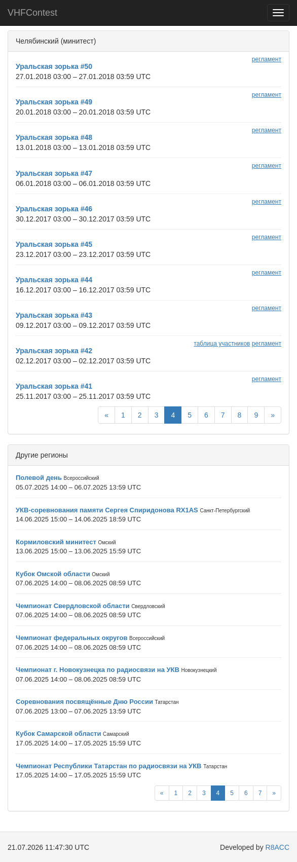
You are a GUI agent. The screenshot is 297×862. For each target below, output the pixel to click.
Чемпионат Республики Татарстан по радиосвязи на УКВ (109, 766)
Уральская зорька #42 (54, 351)
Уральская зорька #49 (54, 102)
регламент (266, 59)
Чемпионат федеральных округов (71, 638)
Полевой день (39, 477)
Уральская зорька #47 (54, 173)
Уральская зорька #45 (54, 244)
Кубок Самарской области (58, 733)
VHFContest (32, 13)
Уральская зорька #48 (54, 137)
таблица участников (222, 343)
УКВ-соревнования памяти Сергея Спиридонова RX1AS (107, 510)
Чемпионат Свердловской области (73, 606)
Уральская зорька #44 (54, 280)
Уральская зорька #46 (54, 209)
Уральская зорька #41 (54, 386)
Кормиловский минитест (56, 542)
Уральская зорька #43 (54, 315)
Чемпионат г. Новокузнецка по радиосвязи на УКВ (97, 669)
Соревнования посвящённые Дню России (84, 701)
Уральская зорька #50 (54, 66)
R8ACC (277, 847)
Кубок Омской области (53, 574)
